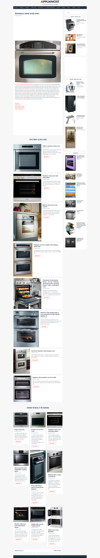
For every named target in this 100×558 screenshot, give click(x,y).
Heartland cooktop (29, 91)
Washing (21, 7)
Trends (75, 153)
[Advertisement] (38, 28)
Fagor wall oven (19, 429)
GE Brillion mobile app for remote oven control (81, 184)
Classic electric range (19, 107)
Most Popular (76, 16)
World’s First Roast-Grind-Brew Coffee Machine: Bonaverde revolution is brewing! (81, 225)
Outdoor (74, 7)
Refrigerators (83, 98)
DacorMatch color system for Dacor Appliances (81, 157)
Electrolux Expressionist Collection (80, 175)
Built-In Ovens (19, 15)
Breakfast (27, 7)
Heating (63, 7)
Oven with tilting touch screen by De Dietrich (37, 487)
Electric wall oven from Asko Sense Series (20, 525)
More (79, 7)
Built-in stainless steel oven (51, 146)
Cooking (16, 7)
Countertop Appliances (50, 7)
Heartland (24, 98)
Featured (79, 23)
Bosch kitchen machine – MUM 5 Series (80, 83)
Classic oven (17, 104)
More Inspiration (76, 79)
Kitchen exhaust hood (19, 106)
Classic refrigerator (19, 109)
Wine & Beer (40, 7)
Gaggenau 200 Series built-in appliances (80, 239)
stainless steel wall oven (26, 84)
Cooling (58, 7)
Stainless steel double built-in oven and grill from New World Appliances (49, 314)
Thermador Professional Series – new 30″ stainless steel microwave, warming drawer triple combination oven (51, 283)
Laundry (68, 7)
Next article (57, 550)
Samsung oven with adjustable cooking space (21, 469)
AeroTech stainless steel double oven (43, 351)
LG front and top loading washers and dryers (81, 20)
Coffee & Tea (33, 7)
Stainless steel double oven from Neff (44, 377)
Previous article (19, 550)
